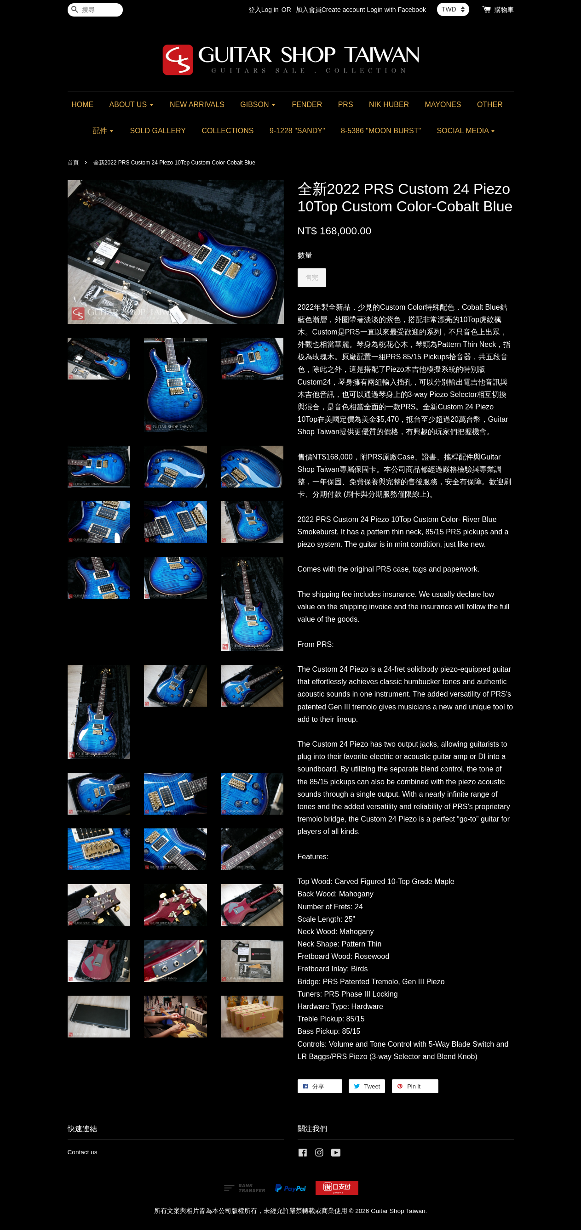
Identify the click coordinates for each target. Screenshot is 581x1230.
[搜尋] (95, 10)
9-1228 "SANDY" (297, 131)
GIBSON (258, 104)
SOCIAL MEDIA (466, 131)
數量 (305, 255)
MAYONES (443, 104)
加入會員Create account (330, 9)
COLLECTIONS (228, 131)
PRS (345, 104)
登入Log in (263, 9)
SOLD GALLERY (158, 131)
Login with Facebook (396, 9)
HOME (82, 104)
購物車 (504, 9)
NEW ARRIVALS (197, 104)
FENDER (307, 104)
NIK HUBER (389, 104)
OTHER (490, 104)
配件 (103, 131)
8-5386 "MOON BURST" (381, 131)
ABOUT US (131, 104)
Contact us (83, 1152)
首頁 (73, 162)
